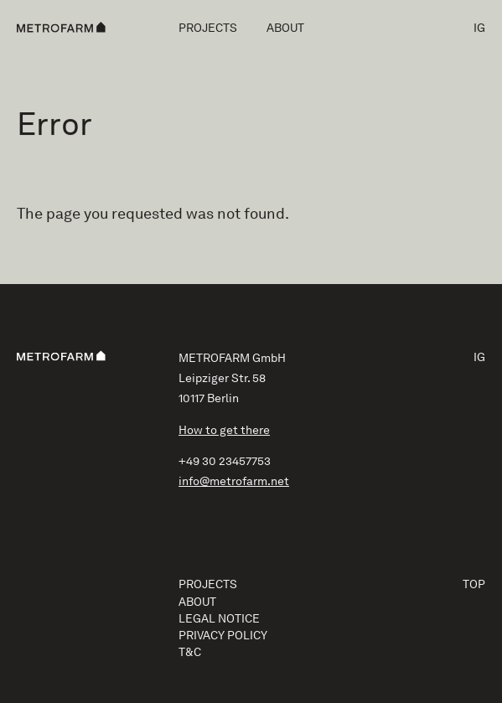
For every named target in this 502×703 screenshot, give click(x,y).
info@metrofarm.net (234, 481)
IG (479, 27)
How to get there (224, 430)
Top (474, 584)
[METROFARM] (61, 27)
